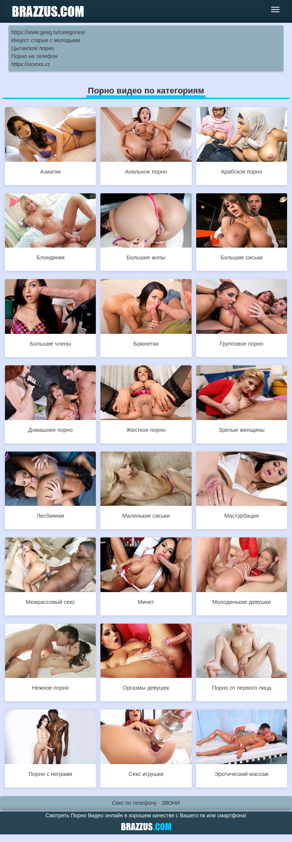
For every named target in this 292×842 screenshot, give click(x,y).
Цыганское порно (32, 48)
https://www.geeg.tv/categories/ (48, 32)
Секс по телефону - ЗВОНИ (146, 803)
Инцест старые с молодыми (45, 40)
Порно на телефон (34, 56)
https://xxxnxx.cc (31, 64)
